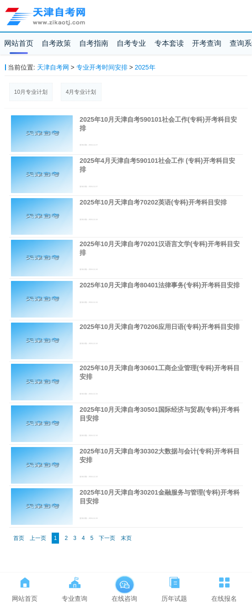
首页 (18, 538)
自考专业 (131, 43)
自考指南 (93, 43)
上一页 (38, 538)
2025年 (145, 67)
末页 (126, 538)
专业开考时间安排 (102, 67)
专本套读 (169, 43)
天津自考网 (53, 67)
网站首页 (18, 43)
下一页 (107, 538)
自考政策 (56, 43)
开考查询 (206, 43)
